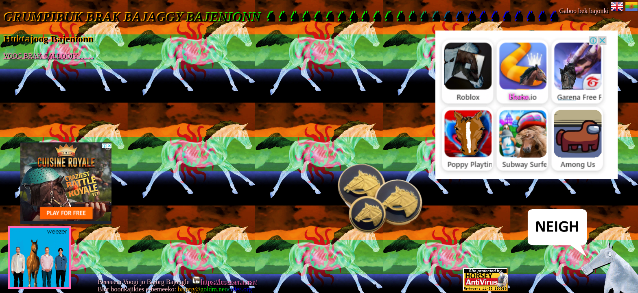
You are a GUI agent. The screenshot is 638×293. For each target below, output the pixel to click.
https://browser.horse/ (224, 281)
